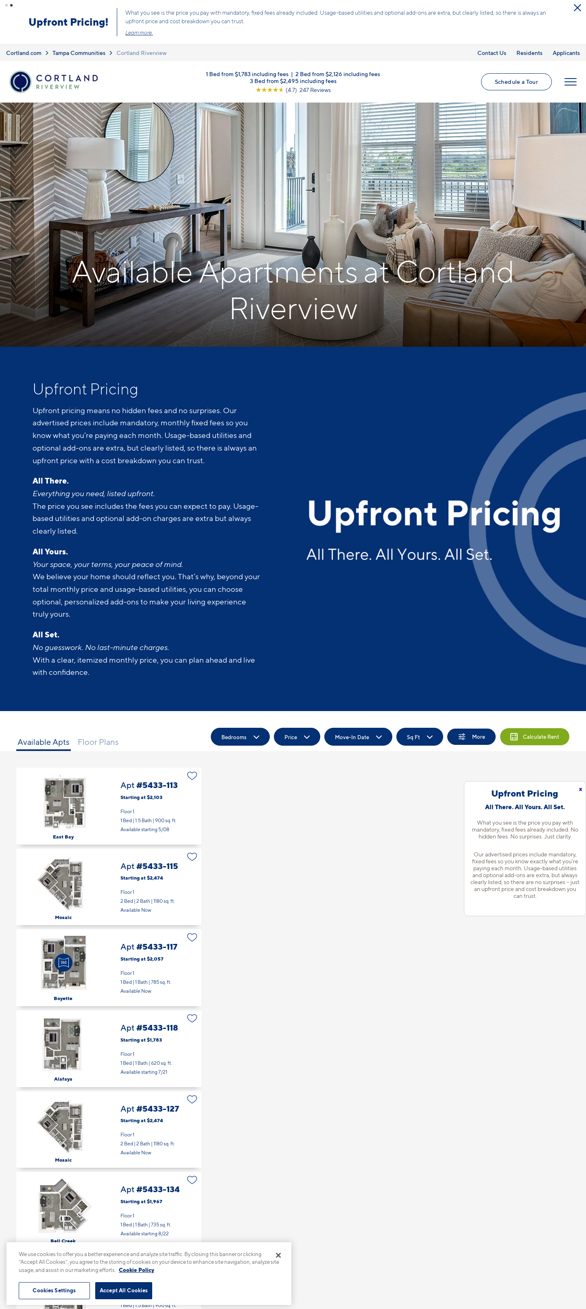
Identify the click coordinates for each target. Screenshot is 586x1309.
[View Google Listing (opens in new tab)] (293, 89)
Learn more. (139, 32)
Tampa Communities (78, 52)
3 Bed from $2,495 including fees (293, 80)
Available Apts (43, 742)
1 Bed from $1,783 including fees (247, 73)
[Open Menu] (570, 81)
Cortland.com (24, 52)
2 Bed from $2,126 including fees (337, 73)
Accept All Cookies (124, 1290)
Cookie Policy (136, 1270)
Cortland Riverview (141, 52)
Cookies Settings (54, 1290)
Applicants (566, 52)
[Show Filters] (471, 737)
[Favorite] (192, 776)
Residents (529, 52)
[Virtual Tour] (63, 963)
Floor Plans (98, 742)
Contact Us (491, 52)
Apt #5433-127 (108, 1129)
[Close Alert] (577, 7)
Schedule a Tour (516, 81)
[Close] (278, 1255)
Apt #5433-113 (108, 806)
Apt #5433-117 (108, 967)
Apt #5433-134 (108, 1210)
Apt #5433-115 (108, 887)
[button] (6, 5)
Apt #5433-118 (108, 1048)
